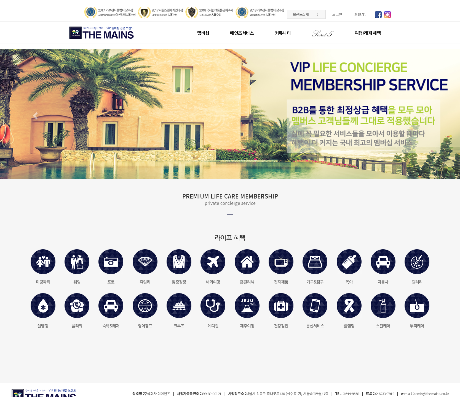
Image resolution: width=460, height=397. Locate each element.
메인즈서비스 (242, 33)
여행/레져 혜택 (368, 33)
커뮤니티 (283, 33)
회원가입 (361, 14)
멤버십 (203, 33)
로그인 (337, 14)
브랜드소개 (305, 14)
